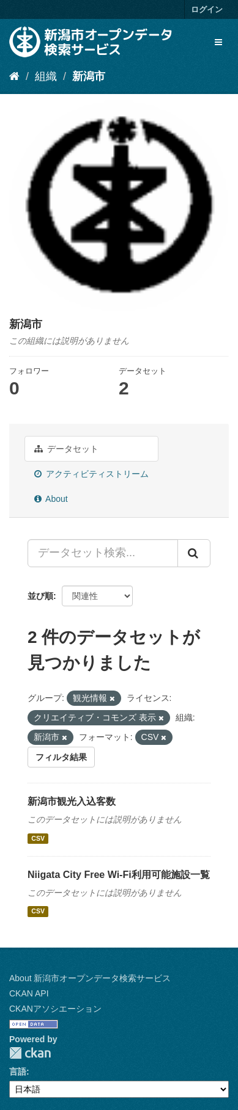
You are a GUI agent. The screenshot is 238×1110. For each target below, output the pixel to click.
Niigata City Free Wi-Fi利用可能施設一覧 (119, 874)
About (51, 499)
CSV (38, 838)
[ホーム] (14, 76)
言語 (17, 1071)
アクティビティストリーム (91, 474)
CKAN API (29, 993)
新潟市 (88, 76)
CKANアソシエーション (55, 1009)
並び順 (40, 596)
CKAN (30, 1053)
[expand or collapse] (218, 42)
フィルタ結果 (61, 757)
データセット (66, 449)
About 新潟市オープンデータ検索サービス (90, 978)
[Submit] (193, 553)
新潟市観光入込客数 (72, 801)
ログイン (207, 9)
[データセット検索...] (103, 553)
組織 (46, 76)
